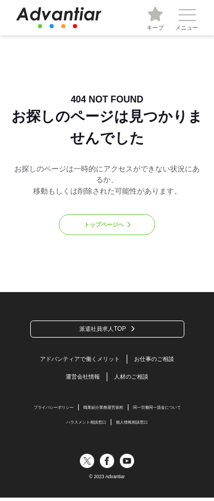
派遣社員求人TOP (103, 329)
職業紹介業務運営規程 (103, 409)
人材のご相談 (133, 378)
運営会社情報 (81, 378)
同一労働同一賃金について (162, 409)
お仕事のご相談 (158, 360)
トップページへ (104, 224)
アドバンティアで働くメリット (78, 360)
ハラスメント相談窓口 (84, 425)
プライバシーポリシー (47, 409)
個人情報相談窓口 (134, 425)
